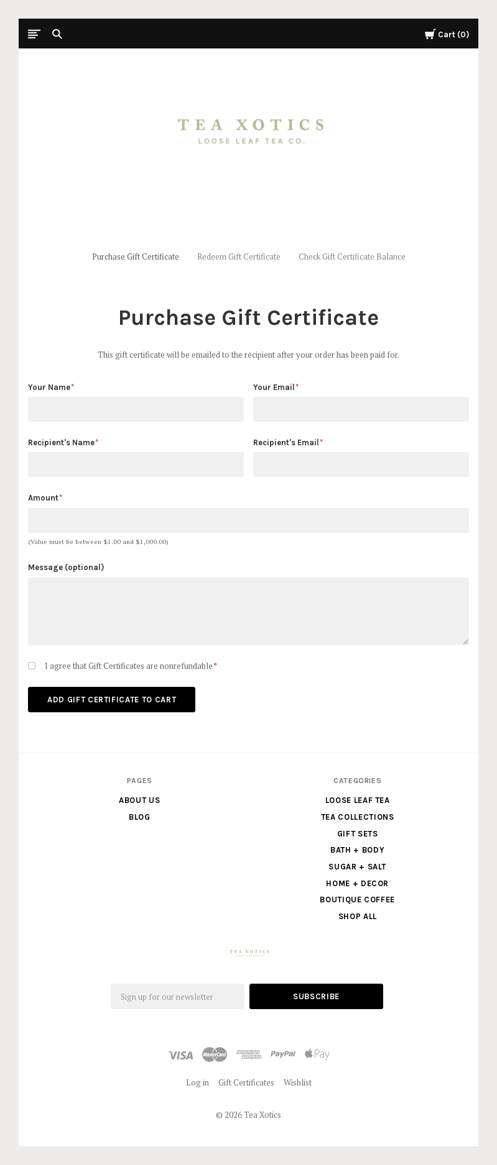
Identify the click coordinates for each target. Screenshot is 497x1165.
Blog (140, 817)
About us (139, 800)
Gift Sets (357, 833)
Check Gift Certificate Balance (352, 256)
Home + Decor (357, 883)
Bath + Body (357, 849)
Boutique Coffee (357, 899)
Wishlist (298, 1082)
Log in (197, 1082)
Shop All (357, 916)
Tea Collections (357, 817)
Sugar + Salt (357, 866)
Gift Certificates (246, 1082)
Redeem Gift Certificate (239, 256)
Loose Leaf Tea (357, 800)
